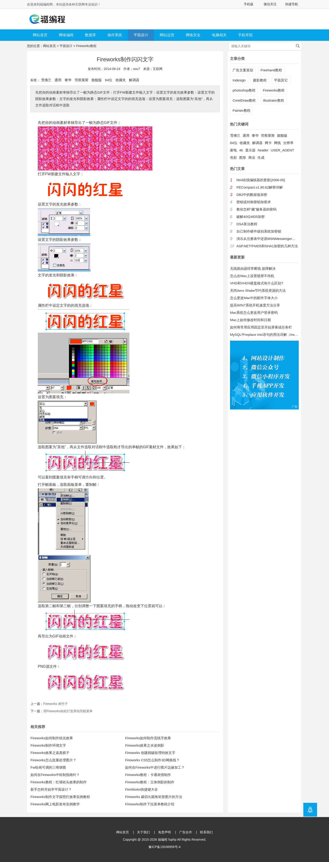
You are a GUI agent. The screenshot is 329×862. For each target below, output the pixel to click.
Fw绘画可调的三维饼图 (48, 767)
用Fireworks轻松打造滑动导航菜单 (68, 711)
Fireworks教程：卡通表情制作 (148, 775)
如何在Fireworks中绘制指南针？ (55, 775)
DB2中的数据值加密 (251, 195)
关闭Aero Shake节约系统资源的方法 (258, 290)
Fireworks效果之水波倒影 (144, 745)
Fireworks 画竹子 (55, 704)
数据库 (90, 35)
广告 (294, 406)
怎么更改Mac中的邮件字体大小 (254, 298)
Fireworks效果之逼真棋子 (49, 753)
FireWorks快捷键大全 (141, 789)
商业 (251, 157)
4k (241, 150)
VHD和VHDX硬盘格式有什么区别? (256, 283)
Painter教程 (241, 110)
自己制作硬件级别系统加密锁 (258, 231)
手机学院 (245, 35)
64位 (108, 80)
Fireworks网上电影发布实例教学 (55, 804)
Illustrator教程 (273, 100)
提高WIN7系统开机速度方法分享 (255, 305)
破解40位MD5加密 (250, 217)
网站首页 (40, 35)
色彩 (233, 157)
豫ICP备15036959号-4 (164, 847)
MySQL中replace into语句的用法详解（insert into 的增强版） (264, 334)
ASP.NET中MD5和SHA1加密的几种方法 (267, 246)
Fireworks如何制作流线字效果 (148, 738)
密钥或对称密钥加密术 (253, 202)
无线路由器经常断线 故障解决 (253, 268)
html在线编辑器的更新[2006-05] (260, 180)
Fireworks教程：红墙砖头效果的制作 (58, 782)
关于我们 (143, 832)
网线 (277, 143)
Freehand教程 (271, 70)
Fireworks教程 (86, 46)
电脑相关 (219, 35)
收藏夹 (120, 80)
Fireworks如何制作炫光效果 (51, 738)
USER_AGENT (282, 150)
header (263, 150)
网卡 (268, 143)
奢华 (68, 80)
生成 (261, 157)
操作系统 (114, 35)
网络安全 (193, 35)
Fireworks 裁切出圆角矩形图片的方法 (153, 797)
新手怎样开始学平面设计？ (51, 789)
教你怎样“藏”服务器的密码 (256, 209)
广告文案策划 (243, 70)
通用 (58, 80)
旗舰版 (96, 80)
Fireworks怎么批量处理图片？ (53, 760)
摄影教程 (260, 80)
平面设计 (141, 35)
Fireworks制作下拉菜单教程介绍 (149, 804)
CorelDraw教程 (244, 100)
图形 (242, 157)
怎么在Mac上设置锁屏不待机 (252, 276)
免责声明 (164, 832)
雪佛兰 (46, 80)
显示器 (250, 150)
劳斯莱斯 (81, 80)
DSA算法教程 (246, 224)
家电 (233, 150)
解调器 (134, 80)
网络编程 (66, 35)
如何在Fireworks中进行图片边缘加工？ (155, 767)
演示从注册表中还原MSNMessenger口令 (267, 239)
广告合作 (185, 832)
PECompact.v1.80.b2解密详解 (259, 187)
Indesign (239, 80)
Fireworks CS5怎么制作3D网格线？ (152, 760)
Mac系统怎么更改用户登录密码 (254, 312)
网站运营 (167, 35)
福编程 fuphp (167, 839)
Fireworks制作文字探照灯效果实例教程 (60, 797)
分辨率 (288, 143)
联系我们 (206, 832)
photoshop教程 (244, 90)
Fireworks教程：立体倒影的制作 (149, 782)
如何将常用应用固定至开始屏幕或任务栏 (261, 327)
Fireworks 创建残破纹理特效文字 (150, 753)
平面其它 (281, 80)
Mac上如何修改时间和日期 (250, 320)
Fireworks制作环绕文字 (48, 745)
